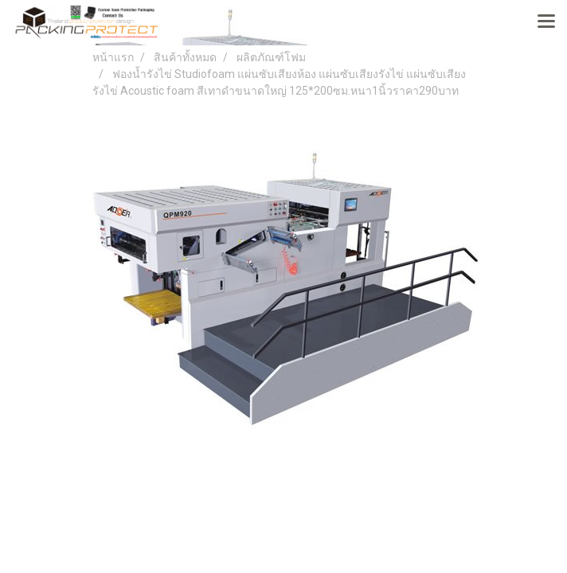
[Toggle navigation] (546, 22)
